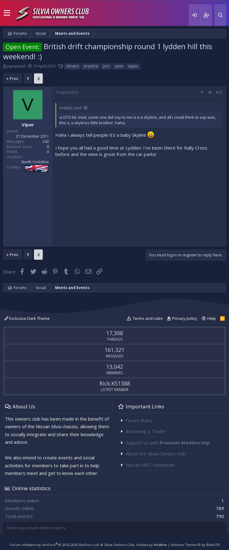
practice (91, 66)
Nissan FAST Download (150, 465)
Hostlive (160, 544)
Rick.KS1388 (114, 383)
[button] (7, 13)
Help (211, 318)
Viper (28, 124)
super (133, 66)
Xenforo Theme (195, 544)
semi (119, 66)
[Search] (220, 15)
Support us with (168, 443)
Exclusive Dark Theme (27, 318)
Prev (14, 78)
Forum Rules (139, 420)
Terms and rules (148, 318)
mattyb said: (70, 107)
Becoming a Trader (146, 431)
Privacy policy (184, 318)
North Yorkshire (35, 162)
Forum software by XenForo (55, 544)
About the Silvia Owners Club (156, 453)
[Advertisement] (139, 200)
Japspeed (16, 66)
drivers (72, 66)
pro (106, 66)
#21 (219, 92)
